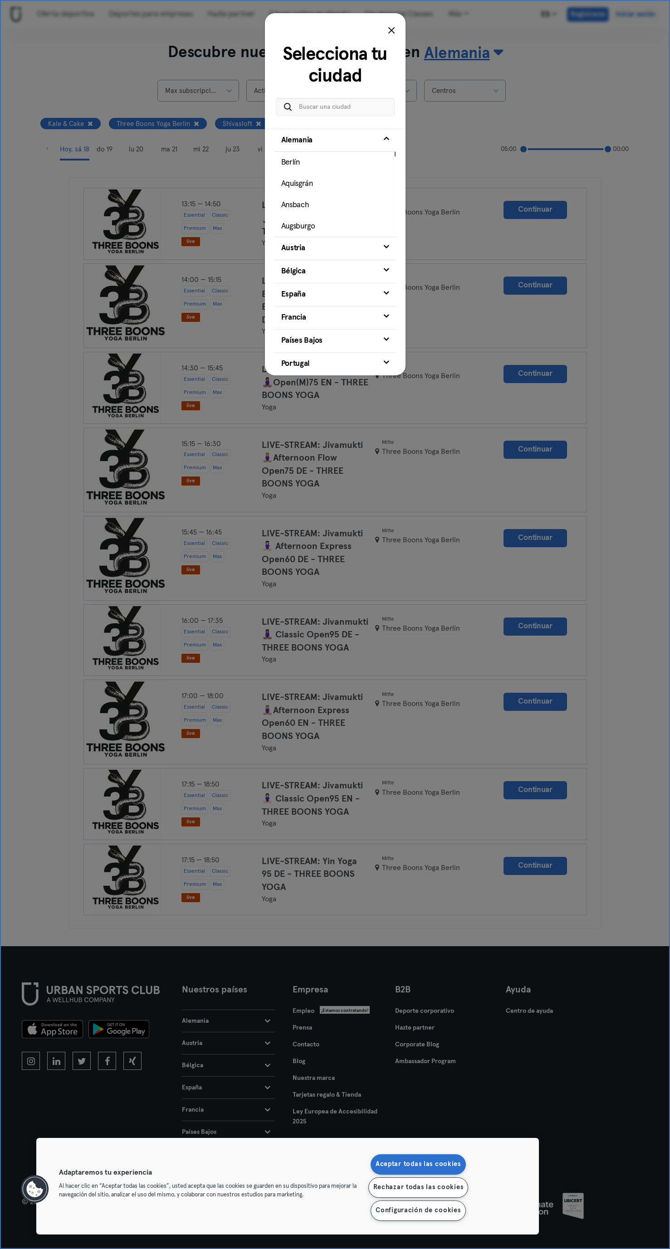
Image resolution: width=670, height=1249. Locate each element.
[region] (287, 1186)
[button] (34, 1189)
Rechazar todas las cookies (418, 1187)
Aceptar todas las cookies (418, 1164)
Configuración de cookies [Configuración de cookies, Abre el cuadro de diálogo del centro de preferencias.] (418, 1210)
